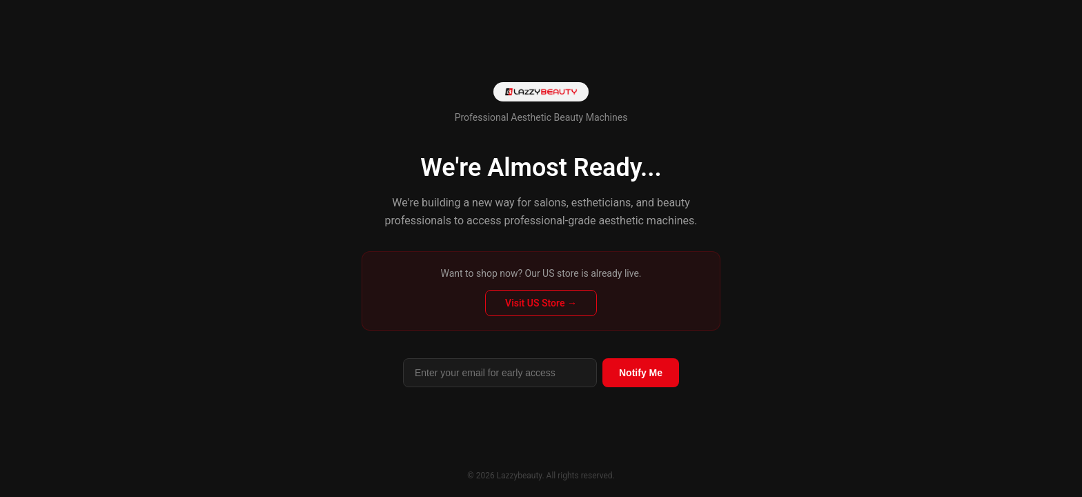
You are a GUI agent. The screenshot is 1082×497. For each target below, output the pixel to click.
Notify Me (640, 372)
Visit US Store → (541, 303)
